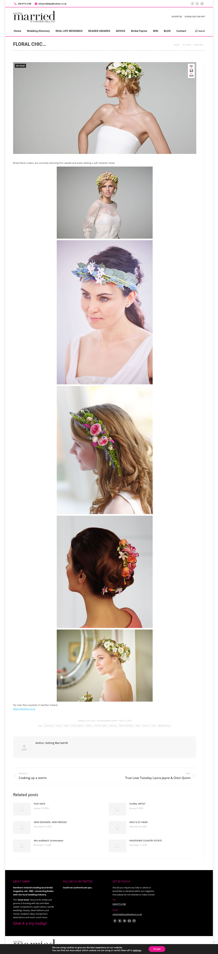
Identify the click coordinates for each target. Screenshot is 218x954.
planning (113, 726)
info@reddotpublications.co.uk (50, 3)
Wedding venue (164, 726)
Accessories (49, 726)
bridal (66, 726)
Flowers (89, 726)
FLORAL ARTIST (137, 803)
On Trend (20, 66)
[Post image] (22, 809)
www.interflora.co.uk (24, 708)
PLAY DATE (39, 803)
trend (154, 726)
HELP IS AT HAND (138, 822)
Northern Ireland (101, 726)
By (107, 720)
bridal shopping (77, 726)
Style (138, 726)
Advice (59, 726)
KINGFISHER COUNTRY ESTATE (145, 840)
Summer (146, 726)
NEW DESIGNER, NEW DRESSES (50, 822)
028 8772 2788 (119, 904)
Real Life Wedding (126, 726)
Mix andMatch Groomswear (48, 840)
